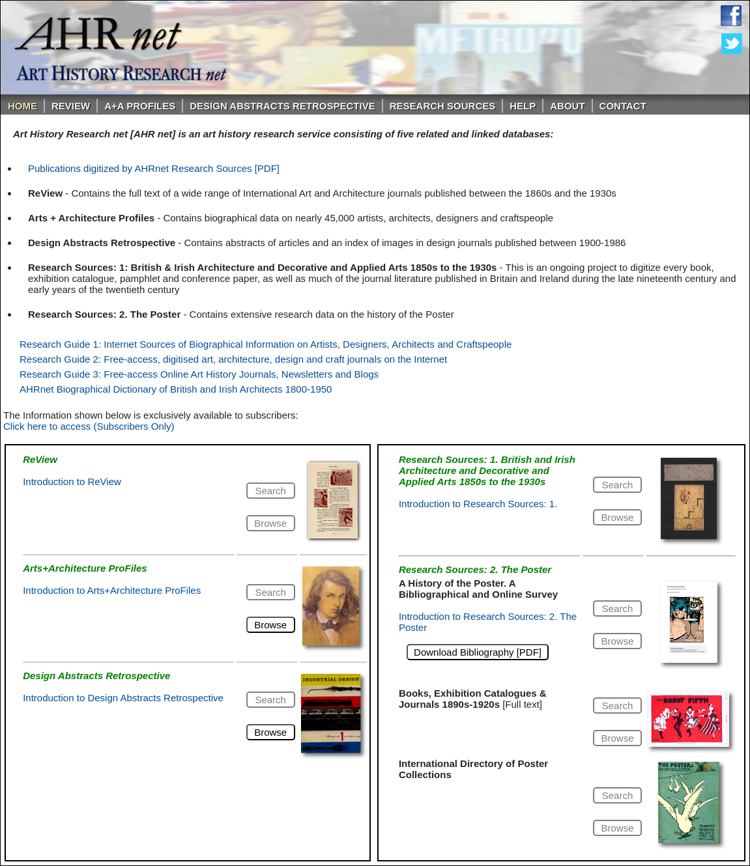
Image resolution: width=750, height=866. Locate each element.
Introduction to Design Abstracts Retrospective (123, 697)
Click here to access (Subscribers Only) (89, 426)
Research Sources (443, 105)
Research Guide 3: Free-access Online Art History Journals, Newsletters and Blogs (199, 374)
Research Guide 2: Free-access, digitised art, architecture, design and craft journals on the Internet (233, 359)
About (567, 105)
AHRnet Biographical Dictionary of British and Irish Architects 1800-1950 (176, 389)
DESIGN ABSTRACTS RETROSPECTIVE (282, 105)
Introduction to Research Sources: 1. (478, 503)
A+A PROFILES (139, 105)
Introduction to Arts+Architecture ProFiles (112, 590)
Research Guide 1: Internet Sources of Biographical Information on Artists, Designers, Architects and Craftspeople (266, 344)
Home (22, 105)
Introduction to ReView (72, 481)
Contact (622, 105)
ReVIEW (70, 105)
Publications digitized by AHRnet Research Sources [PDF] (154, 168)
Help (523, 105)
